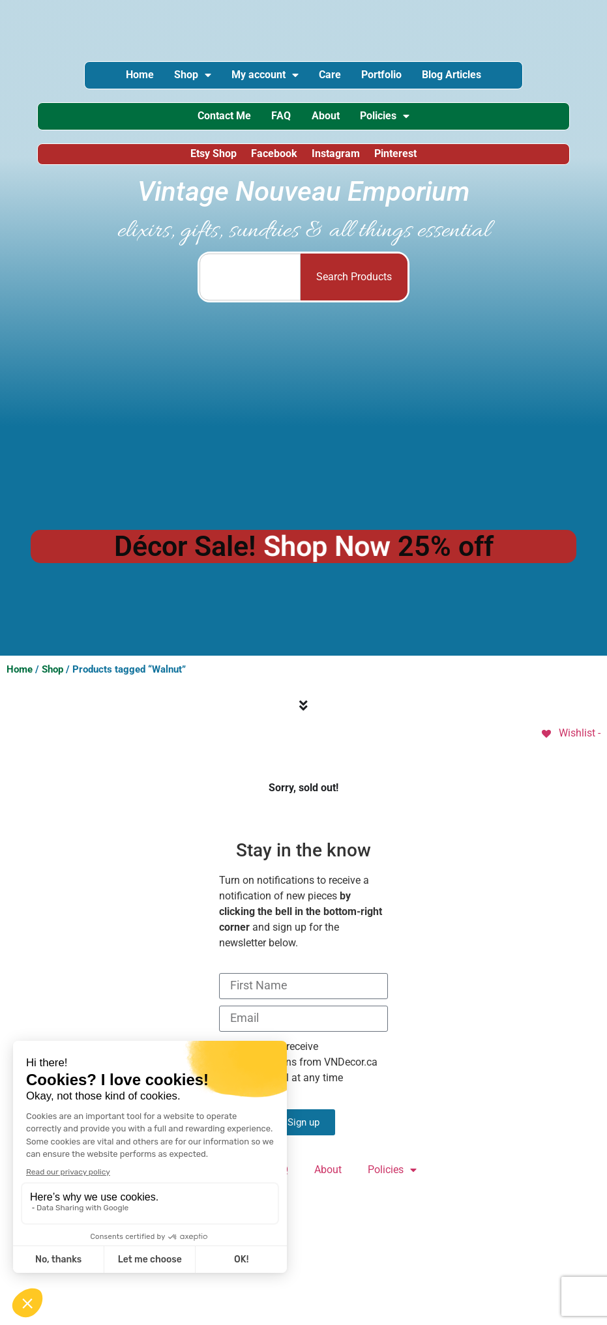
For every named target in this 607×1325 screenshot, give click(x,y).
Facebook (273, 161)
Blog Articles (466, 76)
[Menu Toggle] (303, 714)
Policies (393, 121)
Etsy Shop (209, 161)
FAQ (278, 121)
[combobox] (250, 285)
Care (332, 76)
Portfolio (390, 76)
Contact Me (216, 121)
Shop (183, 77)
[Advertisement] (304, 422)
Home (125, 76)
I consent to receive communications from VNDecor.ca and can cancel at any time (298, 1070)
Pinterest (399, 161)
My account (261, 77)
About (328, 121)
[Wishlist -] (570, 741)
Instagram (337, 161)
